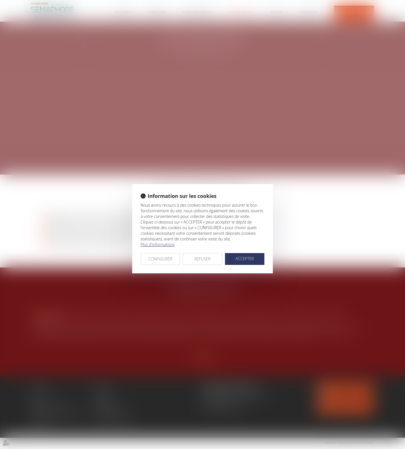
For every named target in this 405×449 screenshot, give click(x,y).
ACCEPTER (244, 258)
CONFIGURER (160, 259)
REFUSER (203, 259)
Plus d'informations (158, 244)
